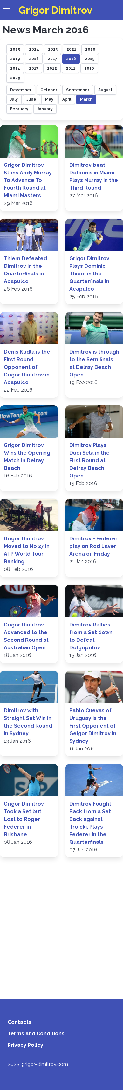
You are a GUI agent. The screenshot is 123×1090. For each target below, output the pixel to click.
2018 (34, 59)
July (14, 99)
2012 (52, 68)
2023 (53, 49)
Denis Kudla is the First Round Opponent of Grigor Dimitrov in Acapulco (27, 367)
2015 (89, 59)
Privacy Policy (25, 1045)
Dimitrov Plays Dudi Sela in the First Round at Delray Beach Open (89, 460)
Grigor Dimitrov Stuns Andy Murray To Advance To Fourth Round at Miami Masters (28, 180)
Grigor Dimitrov (55, 10)
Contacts (19, 1022)
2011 (70, 68)
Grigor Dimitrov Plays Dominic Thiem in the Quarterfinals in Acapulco (89, 273)
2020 (90, 49)
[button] (6, 10)
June (31, 99)
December (20, 90)
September (77, 90)
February (19, 109)
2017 (52, 59)
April (66, 99)
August (105, 90)
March (86, 99)
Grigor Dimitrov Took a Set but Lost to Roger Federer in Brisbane (24, 819)
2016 (71, 59)
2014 (15, 68)
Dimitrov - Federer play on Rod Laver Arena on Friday (93, 546)
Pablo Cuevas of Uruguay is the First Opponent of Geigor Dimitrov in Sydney (92, 725)
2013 (33, 68)
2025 (15, 49)
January (45, 109)
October (48, 90)
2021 (71, 49)
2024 (34, 49)
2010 (89, 68)
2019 (15, 59)
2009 (15, 78)
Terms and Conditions (36, 1034)
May (49, 99)
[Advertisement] (59, 924)
